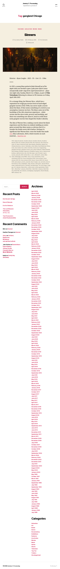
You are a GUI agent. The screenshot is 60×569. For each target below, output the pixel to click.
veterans (28, 166)
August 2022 (35, 283)
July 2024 (34, 234)
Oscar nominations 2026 (33, 158)
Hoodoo (46, 151)
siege (38, 163)
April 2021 (34, 317)
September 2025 (36, 205)
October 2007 (35, 444)
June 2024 (34, 237)
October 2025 (35, 203)
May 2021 (34, 315)
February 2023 (35, 270)
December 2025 (36, 199)
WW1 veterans (31, 171)
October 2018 (35, 370)
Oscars (37, 159)
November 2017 (36, 389)
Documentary (35, 531)
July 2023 (34, 260)
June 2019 (34, 361)
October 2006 (35, 448)
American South (25, 144)
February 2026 (35, 194)
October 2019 (35, 353)
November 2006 (36, 446)
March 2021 (35, 319)
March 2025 (35, 218)
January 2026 (35, 196)
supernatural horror (28, 165)
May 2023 (34, 264)
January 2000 (35, 471)
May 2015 (34, 420)
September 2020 (36, 332)
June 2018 (34, 376)
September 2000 (36, 465)
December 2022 (36, 275)
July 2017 (34, 395)
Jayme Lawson (21, 154)
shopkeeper (33, 163)
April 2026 (34, 190)
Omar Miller (32, 156)
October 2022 (35, 279)
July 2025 (34, 209)
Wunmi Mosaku (23, 171)
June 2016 (34, 416)
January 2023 (35, 272)
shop (28, 163)
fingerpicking (15, 149)
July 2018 (34, 374)
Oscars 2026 (15, 161)
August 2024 (35, 232)
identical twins (31, 153)
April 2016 (34, 418)
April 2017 (34, 401)
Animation (34, 522)
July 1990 (34, 501)
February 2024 (35, 245)
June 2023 (34, 262)
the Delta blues (43, 165)
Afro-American (38, 143)
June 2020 (34, 338)
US (24, 166)
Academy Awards (37, 141)
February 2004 (36, 456)
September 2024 (36, 230)
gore (39, 149)
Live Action (28, 29)
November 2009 (36, 439)
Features (20, 29)
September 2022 (36, 281)
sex (44, 161)
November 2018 (36, 368)
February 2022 (35, 296)
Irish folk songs (42, 153)
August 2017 (35, 393)
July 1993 (34, 490)
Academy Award (28, 141)
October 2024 (35, 228)
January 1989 (35, 509)
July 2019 (34, 359)
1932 (13, 141)
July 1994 (34, 484)
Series (33, 543)
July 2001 (34, 463)
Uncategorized (36, 554)
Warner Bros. (34, 166)
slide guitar (47, 163)
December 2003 (36, 458)
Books (33, 526)
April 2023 (34, 266)
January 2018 (35, 387)
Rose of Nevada (7, 201)
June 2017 (34, 397)
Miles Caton (19, 156)
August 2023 (35, 258)
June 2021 (34, 313)
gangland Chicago (23, 149)
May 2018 (34, 378)
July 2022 (34, 285)
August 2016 (35, 414)
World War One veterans (31, 170)
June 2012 (34, 429)
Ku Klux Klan (36, 154)
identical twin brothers (21, 153)
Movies (35, 29)
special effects (15, 165)
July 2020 (34, 336)
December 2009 (36, 437)
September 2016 (36, 412)
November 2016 (36, 408)
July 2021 (34, 310)
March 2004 (35, 454)
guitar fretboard (45, 149)
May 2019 (34, 363)
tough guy (20, 166)
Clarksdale (28, 146)
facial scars (40, 148)
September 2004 (36, 452)
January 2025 (35, 222)
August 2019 (35, 357)
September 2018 (36, 372)
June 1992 (34, 492)
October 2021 (35, 304)
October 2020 (35, 329)
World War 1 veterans (31, 168)
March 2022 (35, 294)
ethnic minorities (32, 148)
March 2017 (35, 403)
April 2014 (34, 422)
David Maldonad (43, 146)
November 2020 (36, 327)
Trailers (33, 552)
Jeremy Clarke (19, 40)
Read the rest (22, 136)
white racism (41, 166)
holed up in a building (38, 151)
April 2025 (34, 215)
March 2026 (35, 192)
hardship (30, 151)
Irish (36, 153)
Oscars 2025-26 (44, 159)
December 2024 (36, 224)
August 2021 (35, 308)
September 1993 (36, 486)
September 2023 (36, 256)
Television (34, 548)
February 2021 (35, 321)
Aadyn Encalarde (19, 141)
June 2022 (34, 287)
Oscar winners (43, 158)
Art (32, 524)
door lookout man (23, 148)
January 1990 (35, 503)
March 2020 (35, 344)
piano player (22, 161)
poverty (28, 161)
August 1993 (35, 488)
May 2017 (34, 399)
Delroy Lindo (15, 148)
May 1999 (34, 473)
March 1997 (35, 477)
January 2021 (35, 323)
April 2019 (34, 365)
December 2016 (36, 406)
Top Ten (33, 550)
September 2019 (36, 355)
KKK (32, 154)
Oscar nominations (43, 156)
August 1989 (35, 505)
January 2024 (35, 247)
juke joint (28, 154)
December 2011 (36, 431)
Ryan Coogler (39, 161)
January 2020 (35, 348)
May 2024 (34, 239)
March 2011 (34, 435)
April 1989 (34, 507)
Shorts (33, 545)
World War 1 (22, 168)
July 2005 (34, 450)
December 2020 (36, 325)
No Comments (44, 40)
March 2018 (35, 382)
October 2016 (35, 410)
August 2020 (35, 334)
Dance (33, 529)
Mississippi (25, 156)
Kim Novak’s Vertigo (9, 198)
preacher (32, 161)
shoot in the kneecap (20, 163)
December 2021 (36, 300)
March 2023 (35, 268)
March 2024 (35, 243)
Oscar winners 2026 (29, 159)
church (23, 146)
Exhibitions (34, 533)
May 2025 (34, 213)
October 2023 (35, 253)
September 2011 (36, 433)
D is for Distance (8, 204)
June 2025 (34, 211)
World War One (21, 170)
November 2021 (36, 302)
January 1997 (35, 479)
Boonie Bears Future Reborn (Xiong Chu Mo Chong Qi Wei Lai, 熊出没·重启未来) (11, 247)
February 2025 (35, 220)
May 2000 (34, 469)
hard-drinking (23, 151)
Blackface (39, 144)
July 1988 (34, 511)
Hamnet (10, 228)
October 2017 (35, 391)
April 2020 (34, 342)
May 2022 (34, 289)
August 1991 (35, 496)
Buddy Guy (45, 144)
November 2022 (36, 277)
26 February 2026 (31, 40)
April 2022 (34, 291)
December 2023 (36, 249)
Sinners (30, 34)
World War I (40, 168)
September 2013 (36, 425)
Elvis (11, 134)
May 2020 (34, 340)
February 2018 (35, 384)
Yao (37, 171)
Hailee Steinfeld (16, 151)
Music (41, 29)
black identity (32, 144)
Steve (4, 234)
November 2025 (36, 201)
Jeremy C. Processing (30, 3)
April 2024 (34, 241)
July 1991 (34, 498)
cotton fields (35, 146)
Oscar (36, 156)
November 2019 (36, 351)
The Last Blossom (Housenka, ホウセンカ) (8, 209)
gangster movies (33, 149)
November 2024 (36, 226)
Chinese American (16, 146)
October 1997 (35, 475)
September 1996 (36, 482)
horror (13, 153)
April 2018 (34, 380)
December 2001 (36, 460)
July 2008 (34, 441)
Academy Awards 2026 (27, 143)
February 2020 (36, 346)
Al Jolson (17, 144)
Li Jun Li (42, 154)
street (21, 165)
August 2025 (35, 207)
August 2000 (35, 467)
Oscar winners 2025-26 (18, 159)
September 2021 (36, 306)
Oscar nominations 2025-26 (19, 158)
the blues (36, 165)
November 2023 (36, 251)
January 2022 (35, 298)
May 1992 (34, 494)
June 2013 (34, 427)
